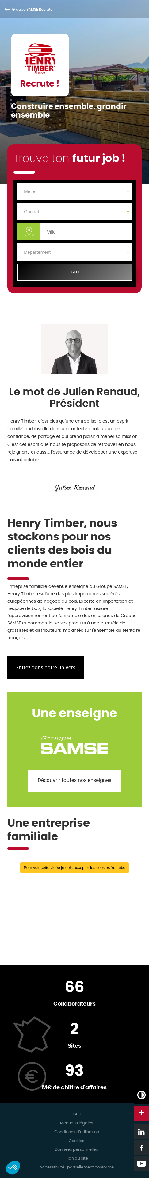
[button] (13, 1167)
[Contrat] (74, 211)
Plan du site (76, 1159)
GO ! (75, 272)
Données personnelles (76, 1150)
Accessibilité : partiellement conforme (77, 1167)
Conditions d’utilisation (76, 1132)
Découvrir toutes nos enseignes (74, 780)
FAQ (77, 1114)
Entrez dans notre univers (45, 668)
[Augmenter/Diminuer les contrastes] (141, 1095)
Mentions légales (76, 1123)
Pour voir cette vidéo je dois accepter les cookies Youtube (74, 867)
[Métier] (74, 191)
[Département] (74, 252)
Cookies (76, 1141)
